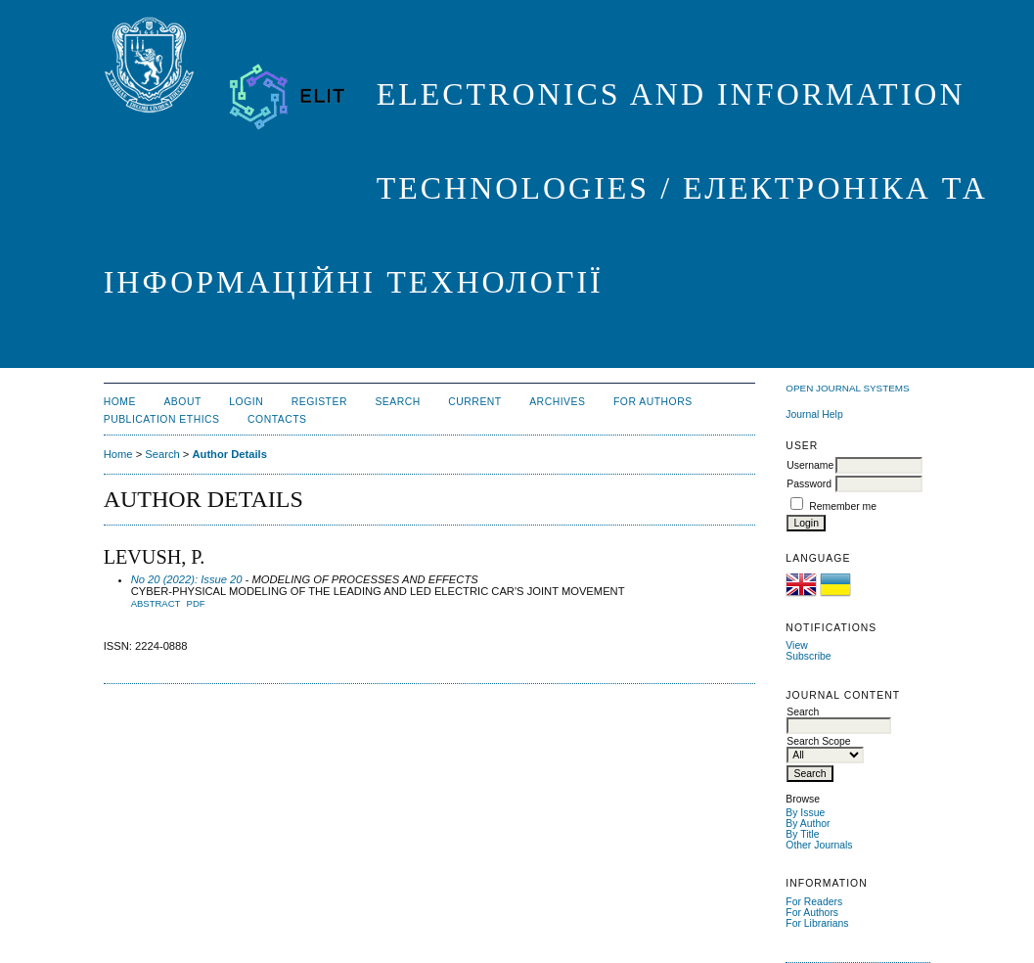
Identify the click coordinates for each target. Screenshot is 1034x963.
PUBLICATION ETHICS (162, 419)
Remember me (843, 506)
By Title (802, 834)
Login (246, 401)
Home (120, 401)
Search (397, 401)
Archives (557, 401)
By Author (808, 823)
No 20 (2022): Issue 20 (187, 579)
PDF (196, 603)
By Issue (805, 812)
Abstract (156, 603)
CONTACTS (277, 419)
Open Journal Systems (847, 388)
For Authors (812, 912)
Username (810, 465)
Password (809, 484)
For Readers (814, 901)
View (796, 645)
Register (319, 401)
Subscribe (808, 656)
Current (474, 401)
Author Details (229, 454)
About (182, 401)
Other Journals (819, 845)
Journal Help (814, 414)
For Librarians (817, 923)
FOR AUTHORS (653, 401)
